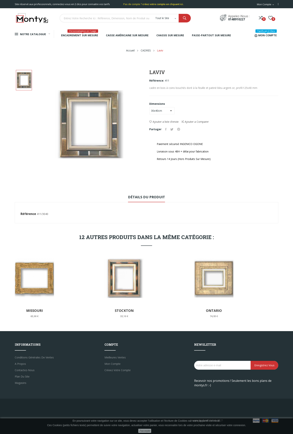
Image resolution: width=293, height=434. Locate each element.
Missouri (34, 310)
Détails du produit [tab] (146, 197)
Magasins (20, 383)
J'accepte (144, 430)
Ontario (214, 310)
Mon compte (112, 364)
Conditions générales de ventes (34, 357)
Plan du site (22, 376)
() (270, 17)
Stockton (124, 310)
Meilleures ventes (115, 357)
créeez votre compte (117, 370)
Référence (28, 214)
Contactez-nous (25, 370)
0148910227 (236, 19)
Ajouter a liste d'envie (164, 121)
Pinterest (178, 129)
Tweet (171, 129)
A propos (20, 364)
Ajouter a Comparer (195, 122)
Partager (165, 129)
